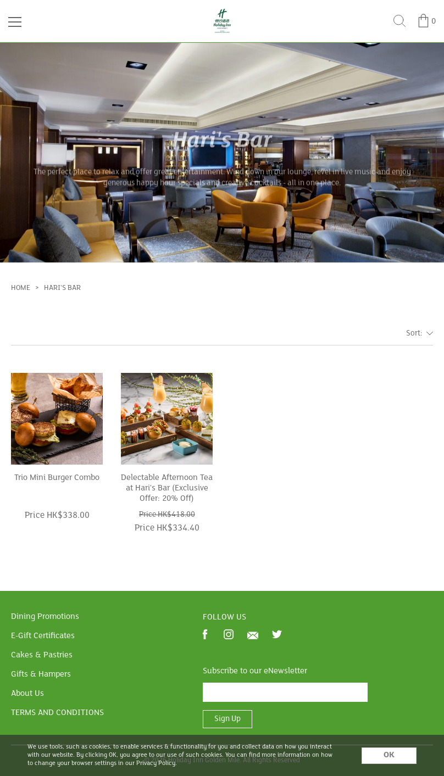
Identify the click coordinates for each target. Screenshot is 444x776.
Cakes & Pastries (42, 655)
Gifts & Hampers (41, 674)
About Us (27, 693)
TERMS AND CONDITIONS (57, 712)
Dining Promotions (45, 616)
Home (20, 288)
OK (389, 755)
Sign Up (227, 719)
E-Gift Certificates (43, 636)
